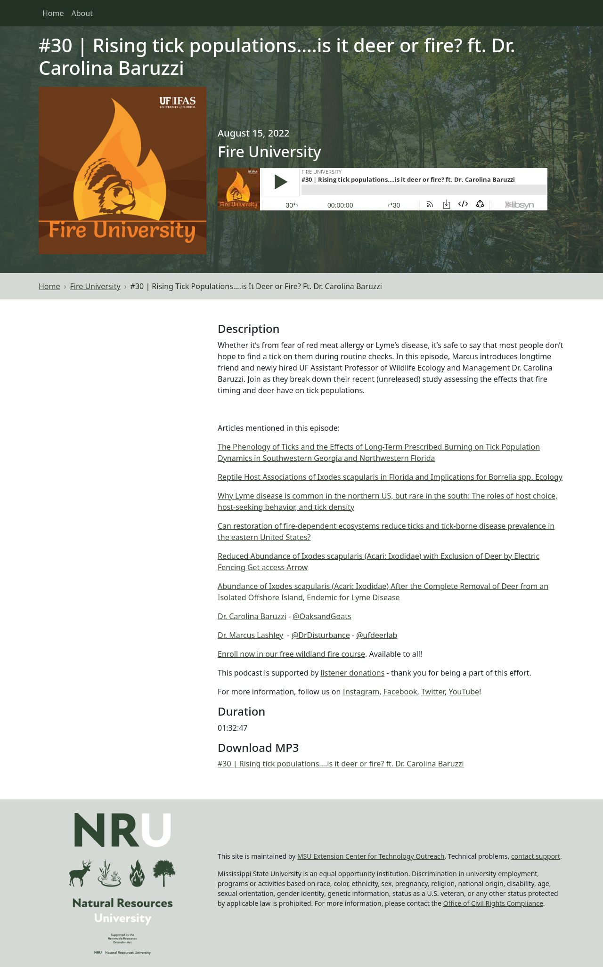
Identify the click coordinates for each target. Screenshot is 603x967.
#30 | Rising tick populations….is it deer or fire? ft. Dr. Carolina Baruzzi (341, 763)
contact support (535, 856)
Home (53, 13)
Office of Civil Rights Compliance (493, 903)
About (82, 13)
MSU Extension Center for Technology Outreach (371, 856)
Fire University (95, 286)
